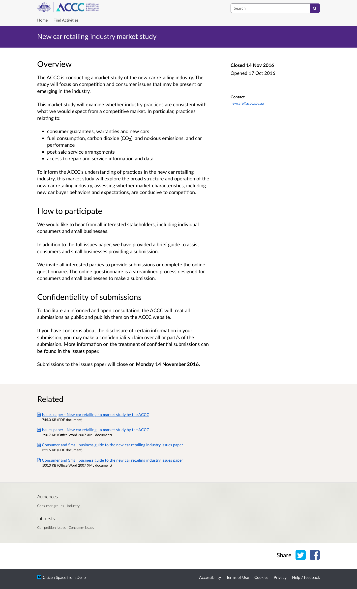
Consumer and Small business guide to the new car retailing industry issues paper (110, 444)
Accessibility (210, 577)
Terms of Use (237, 577)
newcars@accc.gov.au (247, 103)
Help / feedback (306, 577)
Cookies (261, 577)
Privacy (280, 577)
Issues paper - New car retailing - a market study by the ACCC (93, 414)
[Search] (315, 8)
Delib (81, 577)
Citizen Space (54, 577)
